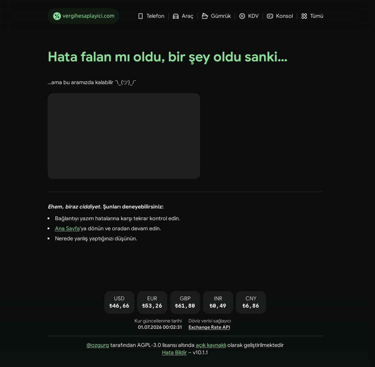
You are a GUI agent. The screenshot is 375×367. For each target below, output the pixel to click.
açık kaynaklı (211, 345)
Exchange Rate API (209, 327)
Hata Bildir (174, 352)
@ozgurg (98, 345)
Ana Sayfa (67, 228)
